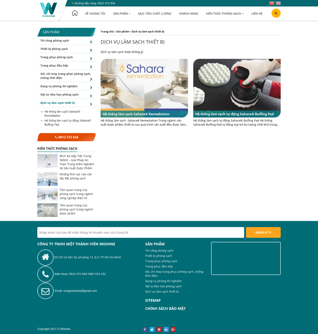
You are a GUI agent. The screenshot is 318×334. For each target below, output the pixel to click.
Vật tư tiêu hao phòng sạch (66, 96)
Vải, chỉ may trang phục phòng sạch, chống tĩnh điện (66, 77)
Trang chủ (107, 31)
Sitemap (153, 300)
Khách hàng (188, 13)
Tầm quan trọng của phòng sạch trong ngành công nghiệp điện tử (76, 194)
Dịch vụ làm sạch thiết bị (66, 104)
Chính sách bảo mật (165, 308)
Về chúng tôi (95, 13)
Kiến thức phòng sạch (225, 13)
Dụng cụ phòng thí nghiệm (66, 87)
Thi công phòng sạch (66, 42)
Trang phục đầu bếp (66, 67)
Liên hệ (256, 13)
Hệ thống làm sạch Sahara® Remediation (62, 113)
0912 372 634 (106, 3)
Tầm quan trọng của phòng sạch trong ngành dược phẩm (76, 209)
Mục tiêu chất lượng (154, 13)
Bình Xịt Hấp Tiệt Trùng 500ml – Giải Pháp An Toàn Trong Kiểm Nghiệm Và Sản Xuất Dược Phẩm (77, 162)
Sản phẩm (121, 13)
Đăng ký (263, 232)
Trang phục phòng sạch (66, 58)
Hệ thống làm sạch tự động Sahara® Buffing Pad (67, 122)
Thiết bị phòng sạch (66, 50)
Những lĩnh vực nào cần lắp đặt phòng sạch (76, 176)
